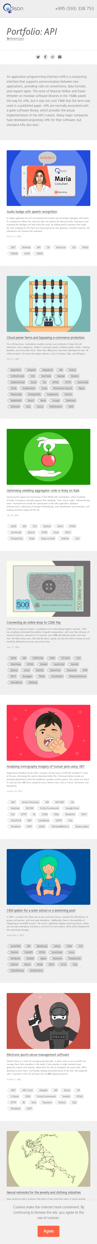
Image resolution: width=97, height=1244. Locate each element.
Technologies (15, 38)
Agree (48, 1231)
